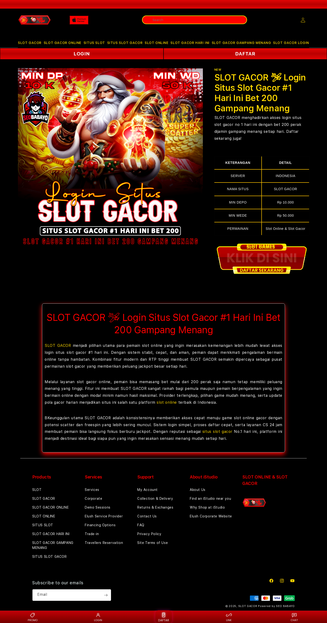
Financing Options (100, 525)
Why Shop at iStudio (207, 507)
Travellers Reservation (104, 543)
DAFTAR (245, 54)
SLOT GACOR (30, 43)
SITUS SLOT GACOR (125, 43)
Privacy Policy (149, 534)
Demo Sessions (98, 507)
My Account (147, 490)
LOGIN (82, 54)
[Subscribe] (105, 595)
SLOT (37, 490)
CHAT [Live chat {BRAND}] (294, 617)
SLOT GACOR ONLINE (62, 43)
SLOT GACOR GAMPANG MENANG (241, 43)
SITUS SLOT (94, 43)
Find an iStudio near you (210, 498)
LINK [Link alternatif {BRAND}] (229, 617)
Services (92, 490)
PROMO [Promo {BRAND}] (32, 617)
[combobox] (194, 20)
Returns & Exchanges (155, 507)
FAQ (140, 525)
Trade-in (92, 534)
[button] (30, 43)
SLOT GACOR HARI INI (189, 43)
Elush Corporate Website (211, 516)
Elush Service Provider (104, 516)
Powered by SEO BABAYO (276, 606)
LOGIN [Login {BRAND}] (98, 617)
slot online (167, 402)
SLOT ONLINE (157, 43)
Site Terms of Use (152, 543)
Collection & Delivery (155, 498)
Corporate (93, 498)
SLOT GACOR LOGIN (291, 43)
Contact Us (147, 516)
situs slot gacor (217, 431)
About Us (198, 490)
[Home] (34, 20)
